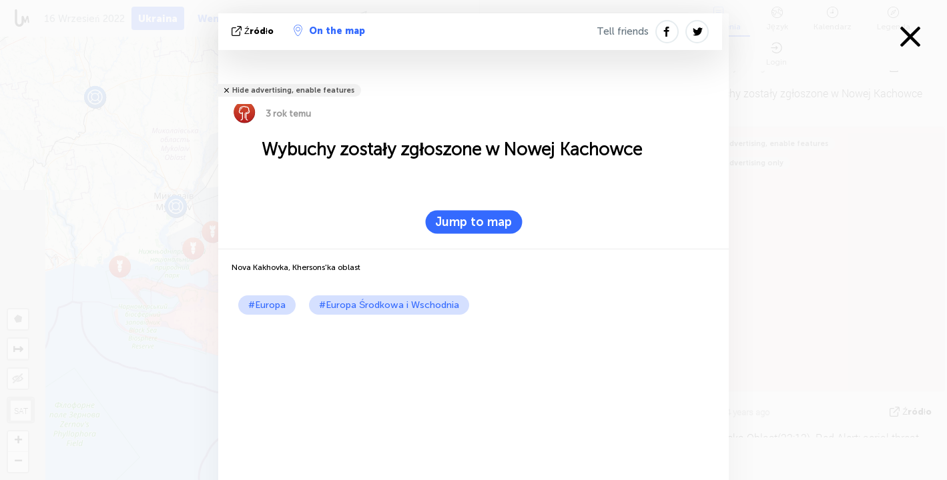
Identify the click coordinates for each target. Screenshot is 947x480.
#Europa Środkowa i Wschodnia (389, 305)
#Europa (267, 305)
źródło (254, 31)
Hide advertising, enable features (293, 90)
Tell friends (623, 31)
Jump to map (473, 222)
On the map (329, 31)
